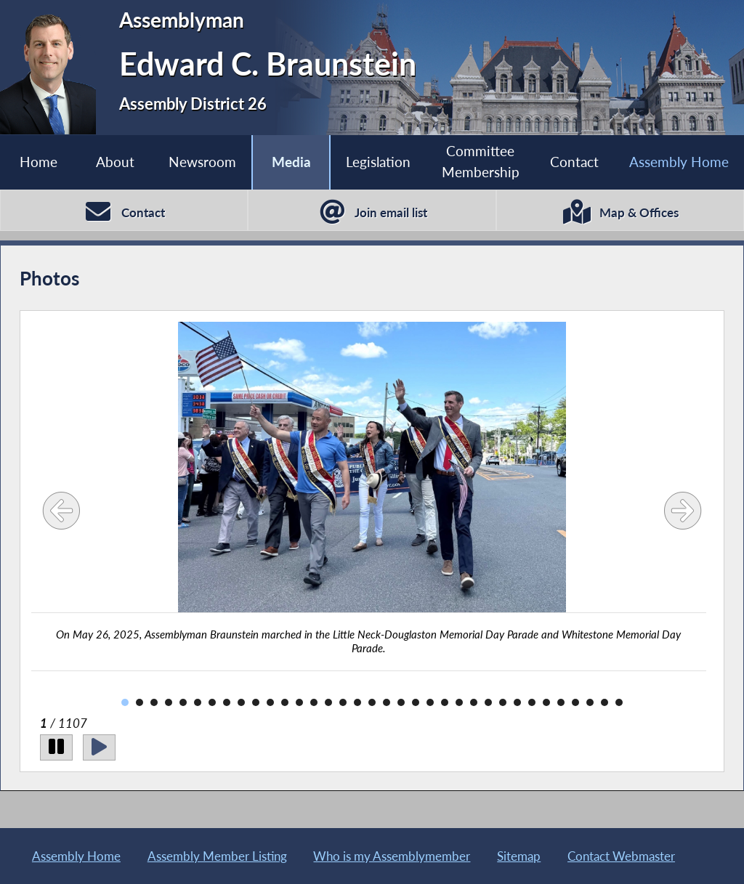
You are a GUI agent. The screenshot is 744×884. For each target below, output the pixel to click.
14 (314, 702)
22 (430, 702)
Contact (574, 161)
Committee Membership (480, 161)
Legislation (378, 161)
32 (575, 702)
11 (270, 702)
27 (502, 702)
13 (299, 702)
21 (415, 702)
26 (488, 702)
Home (38, 161)
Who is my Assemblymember (391, 856)
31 (561, 702)
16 (343, 702)
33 (590, 702)
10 (255, 702)
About (115, 161)
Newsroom (202, 161)
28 (517, 702)
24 (459, 702)
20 (401, 702)
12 (284, 702)
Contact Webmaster (621, 856)
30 (546, 702)
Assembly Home (679, 161)
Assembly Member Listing (217, 856)
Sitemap (519, 856)
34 (604, 702)
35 (619, 702)
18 (372, 702)
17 (357, 702)
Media (291, 161)
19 (386, 702)
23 (444, 702)
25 (473, 702)
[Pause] (56, 747)
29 (531, 702)
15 (328, 702)
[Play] (99, 747)
